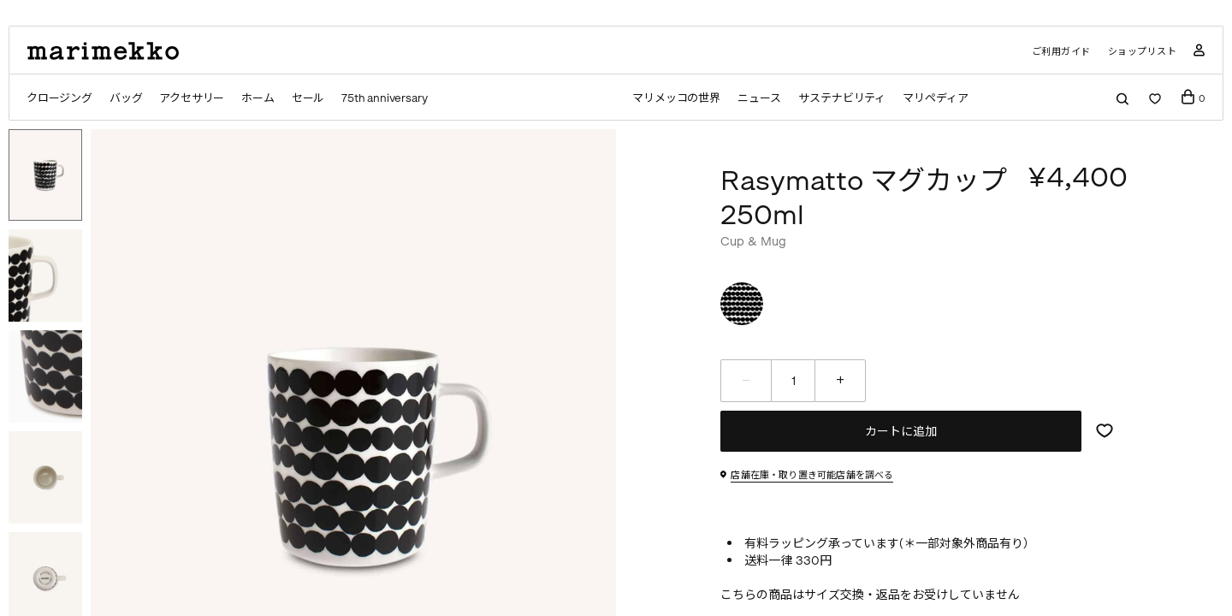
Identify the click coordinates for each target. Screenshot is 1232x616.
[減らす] (746, 380)
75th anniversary (385, 98)
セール (309, 98)
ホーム (258, 98)
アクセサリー (192, 98)
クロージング (59, 98)
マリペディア (936, 98)
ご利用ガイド (1061, 51)
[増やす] (840, 380)
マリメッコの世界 (675, 98)
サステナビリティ (842, 98)
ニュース (759, 98)
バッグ (126, 98)
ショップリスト (1142, 51)
